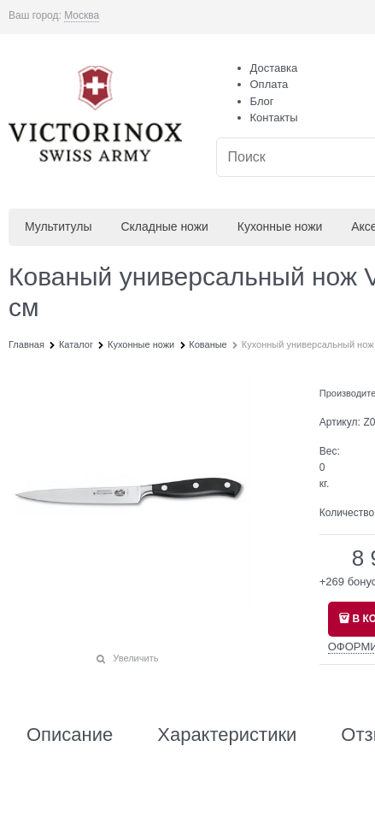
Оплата (269, 84)
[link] (81, 15)
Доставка (274, 68)
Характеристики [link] (226, 735)
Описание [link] (69, 735)
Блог (262, 101)
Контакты (274, 117)
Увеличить (135, 658)
